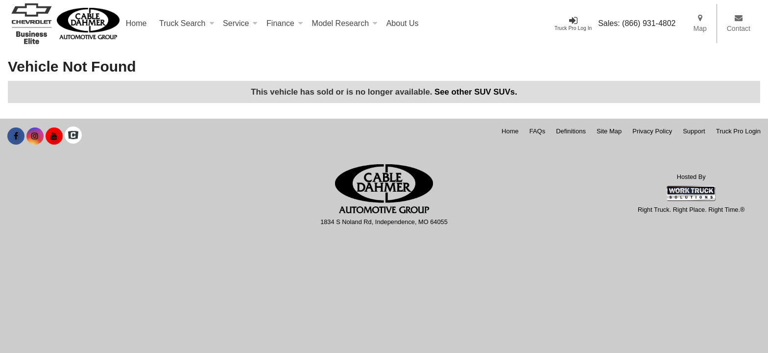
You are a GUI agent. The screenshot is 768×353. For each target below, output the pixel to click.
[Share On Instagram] (35, 136)
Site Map (609, 131)
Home (136, 23)
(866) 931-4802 (648, 23)
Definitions (571, 131)
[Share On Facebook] (15, 136)
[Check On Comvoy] (73, 136)
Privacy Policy (652, 131)
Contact (738, 23)
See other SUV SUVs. (475, 92)
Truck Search (187, 23)
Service (240, 23)
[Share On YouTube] (54, 136)
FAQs (537, 131)
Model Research (345, 23)
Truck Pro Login (738, 131)
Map (700, 23)
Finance (284, 23)
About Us (402, 23)
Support (694, 131)
